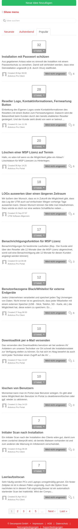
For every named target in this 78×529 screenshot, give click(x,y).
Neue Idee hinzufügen (39, 2)
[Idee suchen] (39, 20)
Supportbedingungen (53, 527)
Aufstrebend (26, 31)
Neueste (9, 31)
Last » (63, 511)
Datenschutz (62, 523)
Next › (51, 511)
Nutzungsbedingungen (28, 527)
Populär (43, 31)
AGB (49, 523)
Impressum (38, 523)
